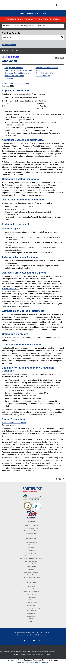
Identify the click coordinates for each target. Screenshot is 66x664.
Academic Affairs (31, 589)
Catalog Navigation (11, 51)
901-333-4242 (43, 635)
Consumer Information (31, 561)
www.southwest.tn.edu (10, 289)
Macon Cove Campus (31, 525)
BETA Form (31, 545)
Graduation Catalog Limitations (17, 73)
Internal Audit (31, 575)
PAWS (31, 619)
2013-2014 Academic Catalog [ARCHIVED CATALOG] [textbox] (24, 26)
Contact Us (31, 600)
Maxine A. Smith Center (31, 530)
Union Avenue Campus (31, 528)
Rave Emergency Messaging (31, 608)
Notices (48, 654)
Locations (31, 547)
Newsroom (31, 569)
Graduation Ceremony (44, 73)
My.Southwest (31, 586)
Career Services (31, 553)
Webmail (31, 621)
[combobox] (33, 26)
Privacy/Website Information (35, 654)
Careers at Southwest (31, 556)
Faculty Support (31, 605)
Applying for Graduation (14, 68)
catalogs (14, 660)
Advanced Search (9, 45)
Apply (23, 13)
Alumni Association (43, 76)
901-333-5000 (45, 632)
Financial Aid (33, 13)
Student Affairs (31, 616)
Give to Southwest (31, 602)
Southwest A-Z (31, 613)
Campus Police (31, 550)
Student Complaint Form (31, 572)
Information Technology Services (31, 577)
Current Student (31, 597)
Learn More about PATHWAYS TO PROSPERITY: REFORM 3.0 (32, 19)
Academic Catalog (31, 542)
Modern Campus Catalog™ (37, 663)
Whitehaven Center (31, 533)
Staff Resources (31, 610)
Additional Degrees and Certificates (18, 70)
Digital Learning (31, 566)
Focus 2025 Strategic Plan (31, 591)
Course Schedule (31, 564)
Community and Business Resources (31, 558)
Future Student (31, 594)
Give (44, 13)
